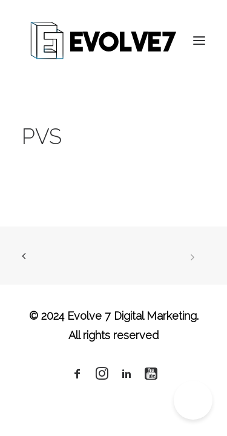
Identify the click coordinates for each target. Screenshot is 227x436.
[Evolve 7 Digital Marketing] (104, 40)
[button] (199, 40)
